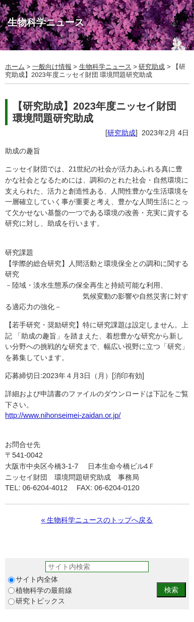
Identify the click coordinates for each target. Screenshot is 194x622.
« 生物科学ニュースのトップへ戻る (97, 520)
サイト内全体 (33, 579)
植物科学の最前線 (40, 590)
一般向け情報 (52, 66)
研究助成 (152, 66)
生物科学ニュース (105, 66)
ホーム (15, 66)
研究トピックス (36, 601)
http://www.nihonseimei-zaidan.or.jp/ (63, 415)
